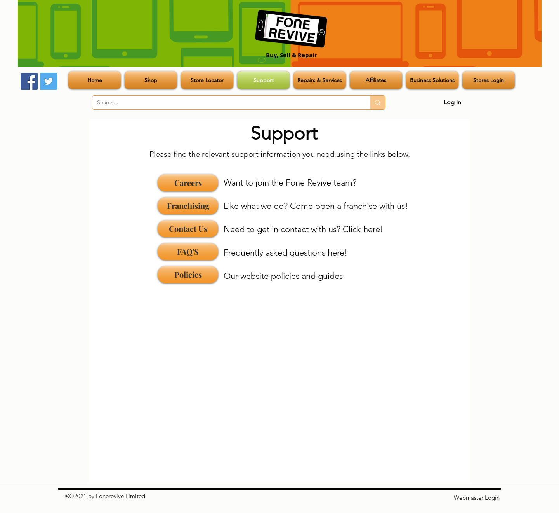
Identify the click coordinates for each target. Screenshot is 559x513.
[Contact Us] (188, 228)
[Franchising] (188, 205)
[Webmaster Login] (477, 498)
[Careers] (188, 182)
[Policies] (188, 274)
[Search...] (225, 103)
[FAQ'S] (188, 251)
